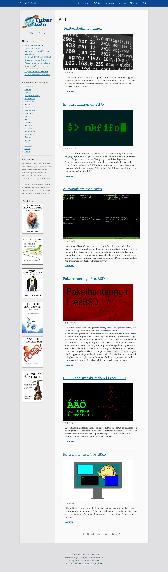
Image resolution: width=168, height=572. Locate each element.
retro (26, 143)
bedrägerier (29, 131)
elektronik (29, 101)
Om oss (122, 3)
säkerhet (28, 128)
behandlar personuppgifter (89, 563)
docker (27, 137)
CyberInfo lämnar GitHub (36, 60)
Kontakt (110, 3)
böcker (27, 90)
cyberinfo (28, 87)
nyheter (28, 125)
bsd (26, 116)
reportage (29, 134)
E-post (42, 33)
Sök (144, 3)
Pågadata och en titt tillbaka (37, 63)
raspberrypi (29, 110)
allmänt (28, 146)
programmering (32, 96)
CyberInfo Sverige (29, 3)
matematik (29, 99)
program (28, 113)
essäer (27, 149)
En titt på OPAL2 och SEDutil (37, 57)
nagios (27, 93)
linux (26, 107)
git (25, 119)
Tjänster (134, 3)
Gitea (32, 33)
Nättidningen (83, 3)
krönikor (28, 122)
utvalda (27, 140)
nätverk (28, 104)
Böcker (98, 3)
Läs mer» (69, 91)
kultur (27, 151)
